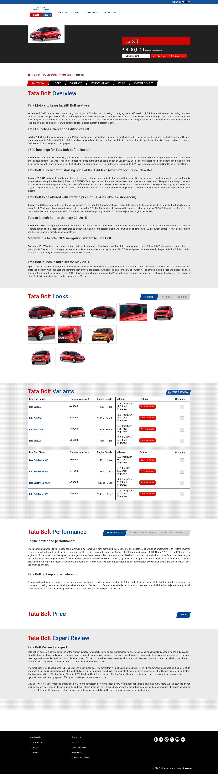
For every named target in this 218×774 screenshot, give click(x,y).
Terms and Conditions (81, 758)
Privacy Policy (77, 752)
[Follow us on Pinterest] (180, 2)
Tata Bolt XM (35, 418)
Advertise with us (78, 747)
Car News (62, 12)
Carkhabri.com (166, 768)
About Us (75, 742)
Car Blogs (75, 12)
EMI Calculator (159, 56)
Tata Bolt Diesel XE (38, 460)
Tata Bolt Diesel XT (38, 494)
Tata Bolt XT (35, 440)
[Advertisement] (109, 720)
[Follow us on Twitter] (176, 2)
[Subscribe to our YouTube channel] (186, 2)
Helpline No (76, 737)
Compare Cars (109, 12)
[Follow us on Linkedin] (189, 2)
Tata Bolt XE (35, 407)
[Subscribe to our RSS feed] (183, 2)
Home (32, 75)
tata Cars (66, 75)
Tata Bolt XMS (36, 429)
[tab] (149, 297)
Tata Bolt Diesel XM (38, 471)
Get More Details (147, 406)
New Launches (91, 12)
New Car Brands (49, 75)
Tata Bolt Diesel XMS (39, 483)
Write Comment (177, 56)
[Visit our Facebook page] (173, 2)
